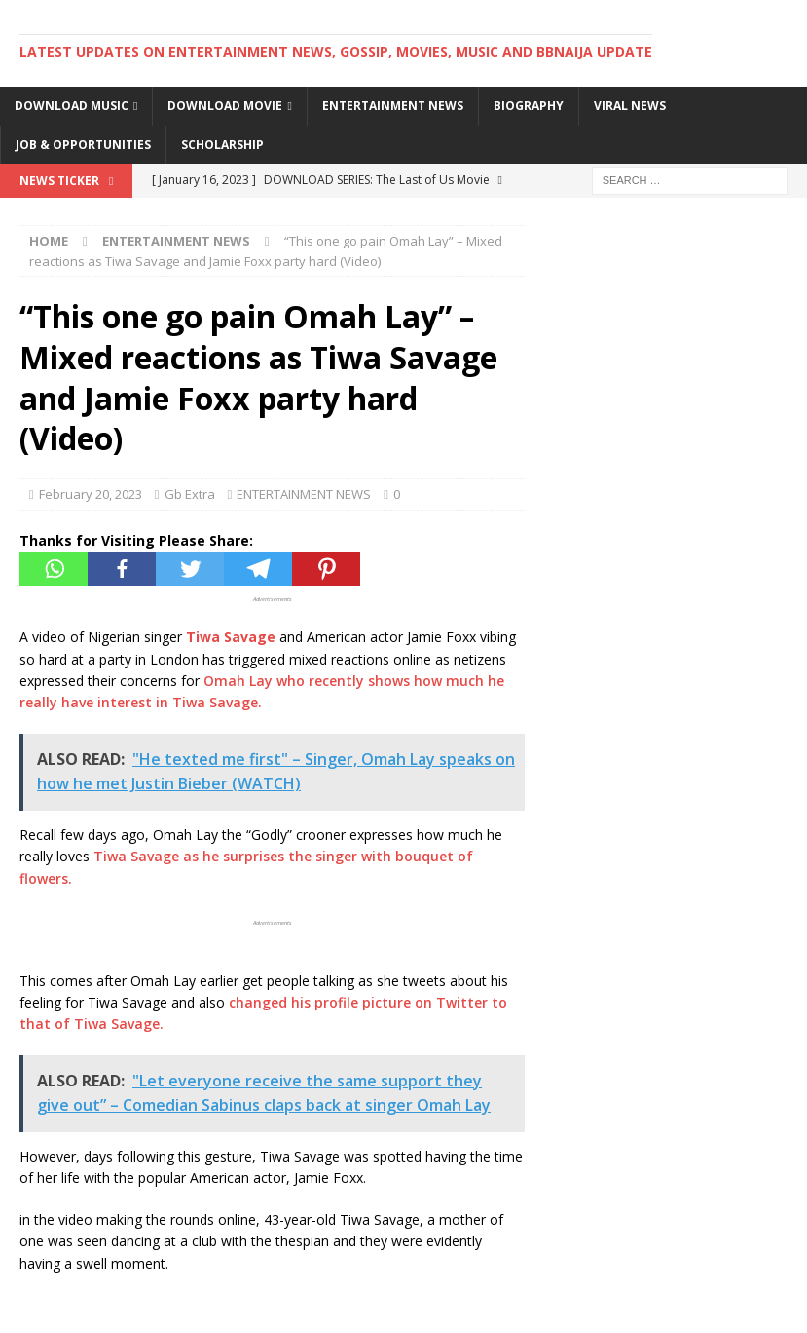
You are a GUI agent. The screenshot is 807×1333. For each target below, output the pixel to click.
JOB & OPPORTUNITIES (83, 144)
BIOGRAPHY (529, 105)
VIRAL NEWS (630, 105)
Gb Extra (190, 494)
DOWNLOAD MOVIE (224, 105)
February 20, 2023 (90, 494)
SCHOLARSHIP (222, 144)
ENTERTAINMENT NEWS (392, 105)
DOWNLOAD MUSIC (71, 105)
